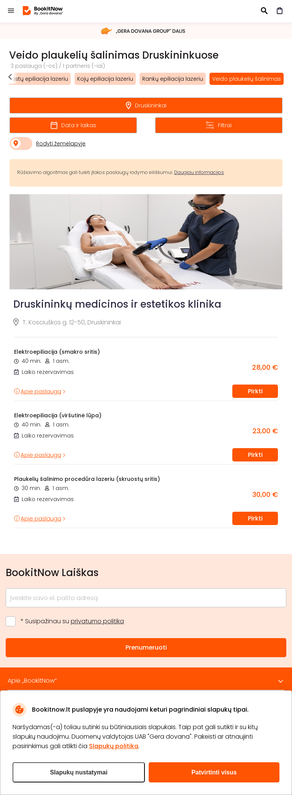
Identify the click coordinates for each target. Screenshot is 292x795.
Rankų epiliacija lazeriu (172, 79)
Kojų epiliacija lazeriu (105, 79)
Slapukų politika (113, 746)
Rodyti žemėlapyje (61, 143)
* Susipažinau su (72, 621)
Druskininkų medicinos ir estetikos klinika (117, 304)
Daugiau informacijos (199, 172)
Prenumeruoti (146, 647)
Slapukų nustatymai (78, 772)
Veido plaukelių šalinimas (246, 79)
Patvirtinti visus (213, 772)
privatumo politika (97, 621)
